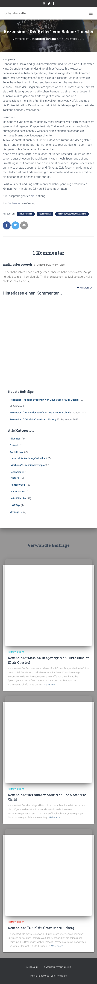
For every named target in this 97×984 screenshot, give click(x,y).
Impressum (32, 967)
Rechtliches (16, 452)
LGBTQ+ (15, 505)
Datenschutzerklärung (57, 967)
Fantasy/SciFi (18, 484)
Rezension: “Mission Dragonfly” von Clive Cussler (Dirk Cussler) (45, 399)
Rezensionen (45, 214)
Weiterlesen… (50, 684)
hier (33, 196)
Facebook (53, 4)
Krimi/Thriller (25, 214)
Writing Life (16, 512)
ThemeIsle (61, 975)
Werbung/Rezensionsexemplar (72, 214)
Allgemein (15, 438)
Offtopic (14, 445)
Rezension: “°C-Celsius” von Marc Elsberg (33, 419)
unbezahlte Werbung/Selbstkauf (29, 458)
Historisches (18, 491)
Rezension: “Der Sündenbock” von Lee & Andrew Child (40, 412)
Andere (15, 477)
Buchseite (14, 203)
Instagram (44, 4)
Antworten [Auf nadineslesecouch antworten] (85, 287)
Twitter (49, 4)
